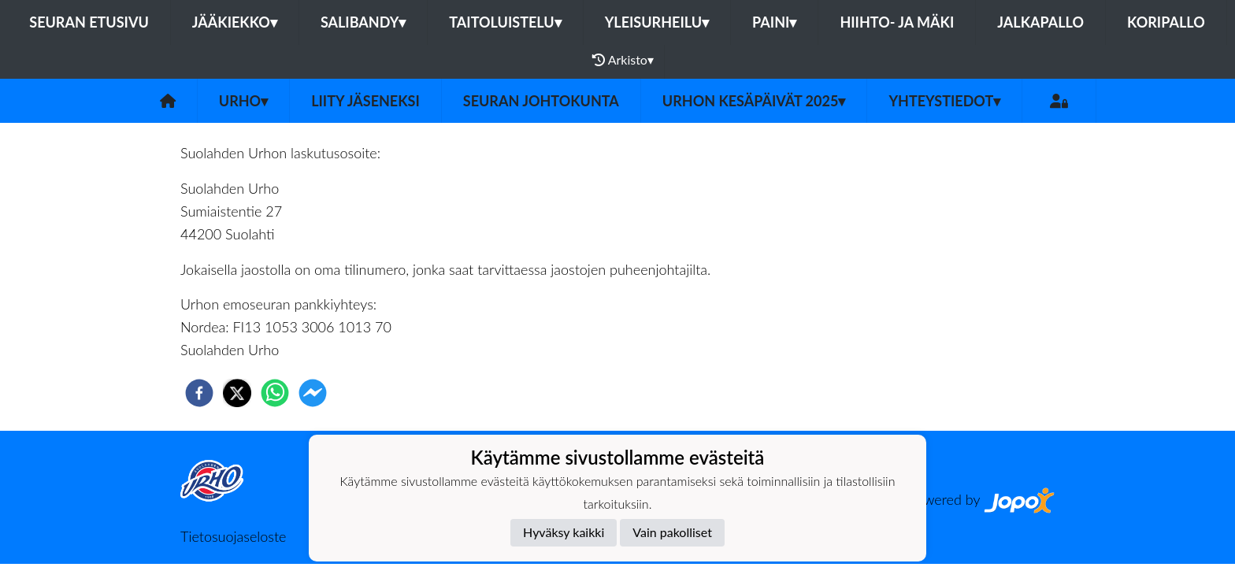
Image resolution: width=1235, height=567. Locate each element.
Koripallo (1166, 22)
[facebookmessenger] (313, 393)
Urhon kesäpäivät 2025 (754, 100)
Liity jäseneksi (365, 100)
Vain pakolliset (672, 531)
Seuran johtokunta (541, 100)
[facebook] (199, 393)
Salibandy (363, 22)
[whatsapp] (275, 393)
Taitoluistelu (505, 22)
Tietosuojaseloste (233, 536)
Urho (243, 100)
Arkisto (623, 59)
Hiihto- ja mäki (897, 22)
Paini (774, 22)
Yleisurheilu (657, 22)
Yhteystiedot (944, 100)
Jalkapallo (1040, 22)
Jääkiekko (234, 22)
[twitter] (237, 393)
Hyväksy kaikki (563, 531)
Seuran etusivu (89, 22)
